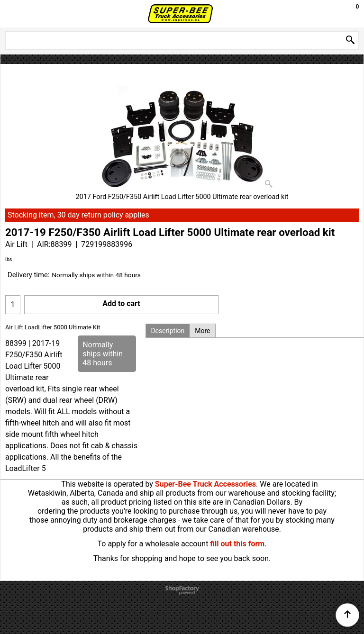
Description (167, 331)
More (202, 331)
